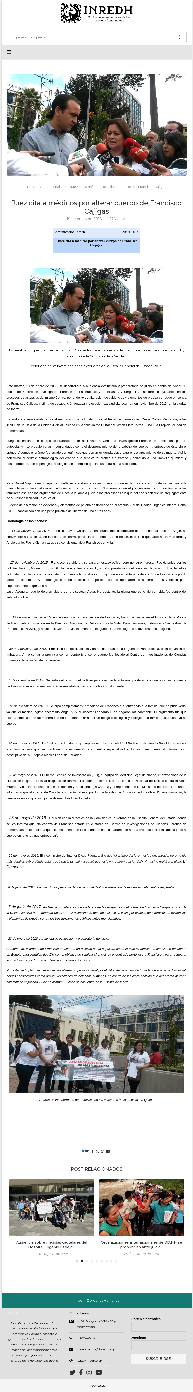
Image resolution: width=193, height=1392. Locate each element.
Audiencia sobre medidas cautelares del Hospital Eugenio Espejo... (51, 1245)
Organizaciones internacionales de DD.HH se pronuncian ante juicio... (141, 1245)
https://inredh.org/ (89, 1361)
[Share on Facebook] (93, 1151)
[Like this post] (87, 1151)
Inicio (31, 187)
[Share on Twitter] (97, 1151)
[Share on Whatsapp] (102, 1151)
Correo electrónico (146, 1319)
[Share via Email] (108, 1151)
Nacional (53, 187)
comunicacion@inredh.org (95, 1350)
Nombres (138, 1338)
